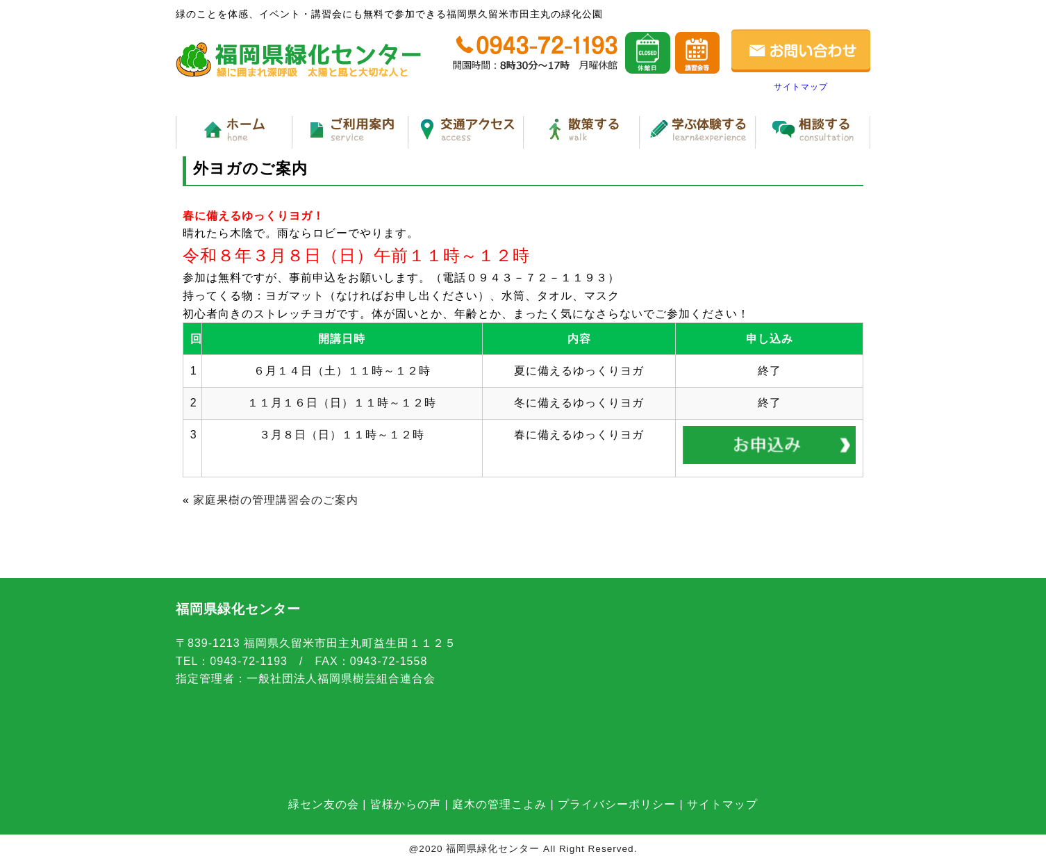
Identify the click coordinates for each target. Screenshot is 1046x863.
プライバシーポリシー (617, 804)
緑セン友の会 (323, 804)
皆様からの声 (405, 804)
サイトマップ (801, 87)
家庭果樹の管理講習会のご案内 (275, 500)
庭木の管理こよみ (499, 804)
